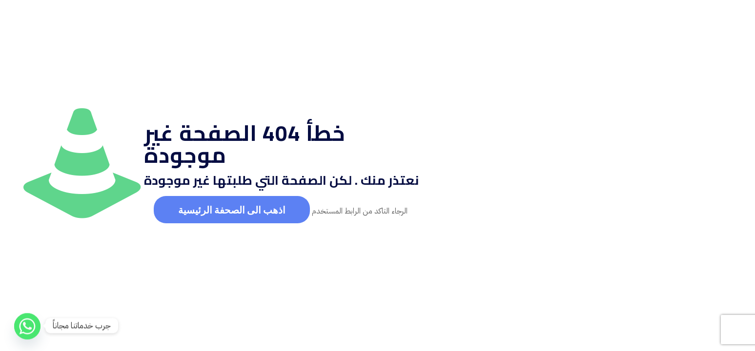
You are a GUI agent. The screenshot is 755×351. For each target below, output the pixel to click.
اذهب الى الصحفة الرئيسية (232, 209)
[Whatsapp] (27, 325)
